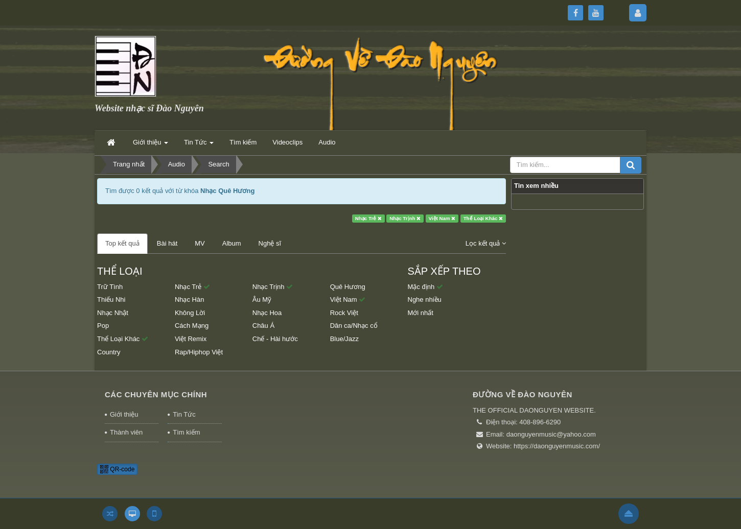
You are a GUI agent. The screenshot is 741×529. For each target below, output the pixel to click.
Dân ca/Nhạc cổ (354, 325)
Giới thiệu (124, 414)
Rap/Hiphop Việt (199, 352)
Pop (103, 325)
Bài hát (167, 243)
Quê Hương (347, 287)
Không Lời (190, 313)
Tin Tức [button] (199, 145)
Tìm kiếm (186, 432)
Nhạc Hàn (189, 299)
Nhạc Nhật (112, 313)
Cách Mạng (192, 325)
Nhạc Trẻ (368, 218)
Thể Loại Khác (483, 218)
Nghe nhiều (425, 299)
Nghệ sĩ (270, 243)
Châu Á (263, 325)
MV (200, 243)
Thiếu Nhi (111, 299)
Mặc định (425, 287)
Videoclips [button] (287, 142)
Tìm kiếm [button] (243, 142)
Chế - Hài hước (275, 339)
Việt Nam (442, 218)
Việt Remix (190, 339)
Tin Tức (184, 414)
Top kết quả (122, 243)
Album (231, 243)
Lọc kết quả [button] (486, 243)
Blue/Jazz (344, 339)
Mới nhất (420, 313)
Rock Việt (344, 313)
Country (109, 352)
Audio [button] (326, 142)
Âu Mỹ (261, 299)
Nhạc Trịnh (405, 218)
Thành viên (126, 432)
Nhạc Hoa (267, 313)
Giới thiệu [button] (150, 145)
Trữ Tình (110, 287)
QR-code (117, 469)
